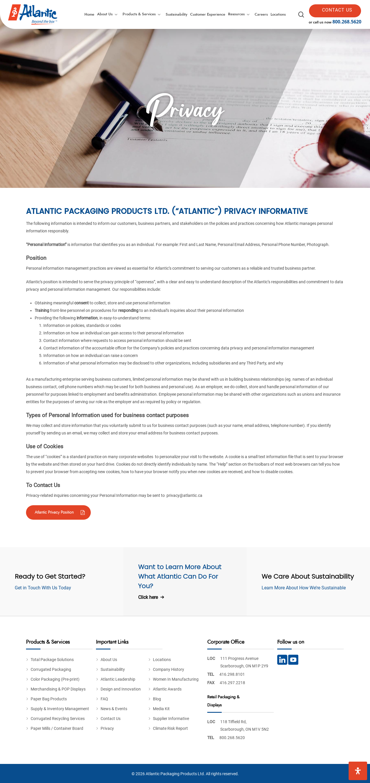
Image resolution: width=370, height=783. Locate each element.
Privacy (107, 728)
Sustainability (113, 669)
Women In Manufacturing (176, 679)
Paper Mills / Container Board (57, 728)
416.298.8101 (232, 674)
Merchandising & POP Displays (58, 689)
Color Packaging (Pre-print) (55, 679)
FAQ (104, 699)
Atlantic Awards (167, 689)
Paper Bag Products (49, 699)
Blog (157, 699)
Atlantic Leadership (118, 679)
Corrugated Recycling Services (58, 718)
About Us (109, 659)
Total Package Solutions (52, 659)
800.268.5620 (346, 22)
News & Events (114, 708)
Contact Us (111, 718)
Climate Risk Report (170, 728)
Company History (168, 669)
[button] (58, 512)
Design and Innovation (121, 689)
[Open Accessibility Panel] (358, 771)
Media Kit (161, 708)
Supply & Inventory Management (60, 708)
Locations (162, 659)
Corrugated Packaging (51, 669)
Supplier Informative (171, 718)
